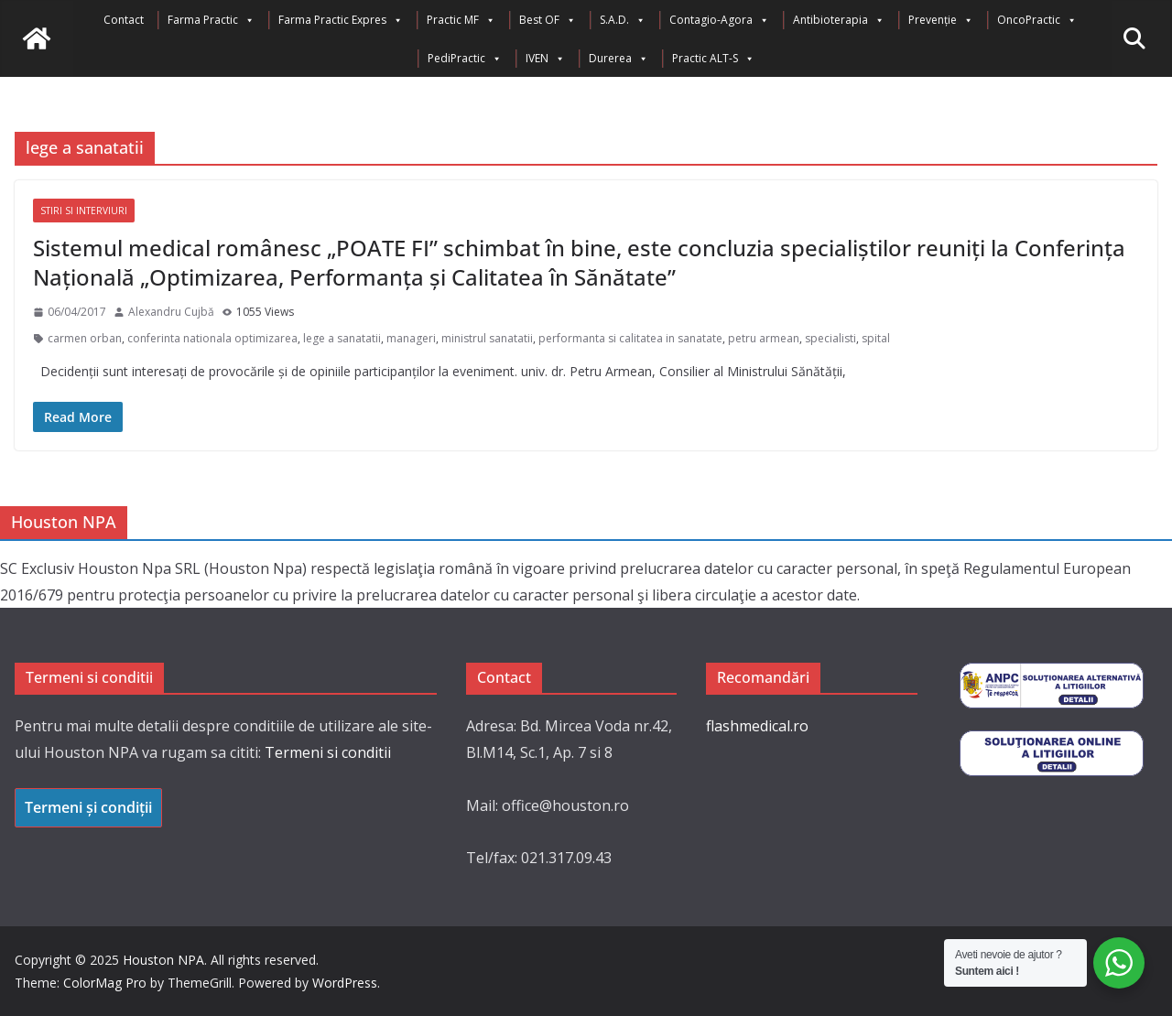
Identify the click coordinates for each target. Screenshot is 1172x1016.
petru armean (763, 338)
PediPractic (465, 58)
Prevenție (940, 20)
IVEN (545, 58)
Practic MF (461, 20)
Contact (123, 19)
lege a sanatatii (342, 338)
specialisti (830, 338)
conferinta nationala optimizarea (212, 338)
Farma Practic (211, 20)
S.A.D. (623, 20)
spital (876, 338)
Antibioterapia (838, 20)
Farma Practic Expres (340, 20)
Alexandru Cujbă (171, 311)
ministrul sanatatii (487, 338)
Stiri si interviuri (83, 210)
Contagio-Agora (719, 20)
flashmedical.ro (757, 726)
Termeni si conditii (328, 752)
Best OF (547, 20)
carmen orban (85, 338)
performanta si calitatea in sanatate (630, 338)
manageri (411, 338)
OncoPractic (1037, 20)
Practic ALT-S (713, 58)
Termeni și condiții (88, 807)
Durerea (618, 58)
